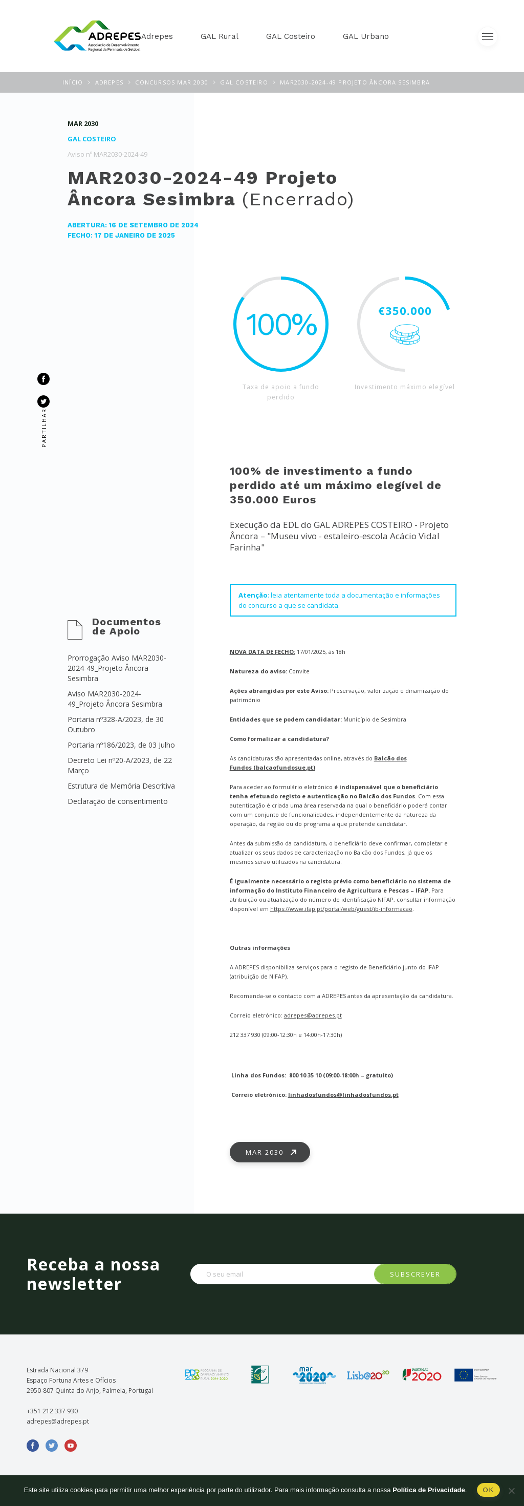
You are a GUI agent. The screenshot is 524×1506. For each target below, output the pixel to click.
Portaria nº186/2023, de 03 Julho (121, 745)
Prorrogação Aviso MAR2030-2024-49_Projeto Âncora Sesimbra (117, 668)
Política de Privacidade (428, 1490)
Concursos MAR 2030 (171, 82)
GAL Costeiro (290, 36)
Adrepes (157, 36)
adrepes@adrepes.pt (313, 1015)
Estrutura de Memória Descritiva (121, 786)
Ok (488, 1490)
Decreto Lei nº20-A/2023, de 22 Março (120, 765)
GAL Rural (219, 36)
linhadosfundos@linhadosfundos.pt (343, 1094)
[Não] (511, 1491)
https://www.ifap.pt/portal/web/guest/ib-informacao (341, 909)
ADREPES (109, 82)
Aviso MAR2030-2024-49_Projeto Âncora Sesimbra (115, 699)
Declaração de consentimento (118, 801)
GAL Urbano (366, 36)
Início (72, 82)
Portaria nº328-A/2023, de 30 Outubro (116, 724)
